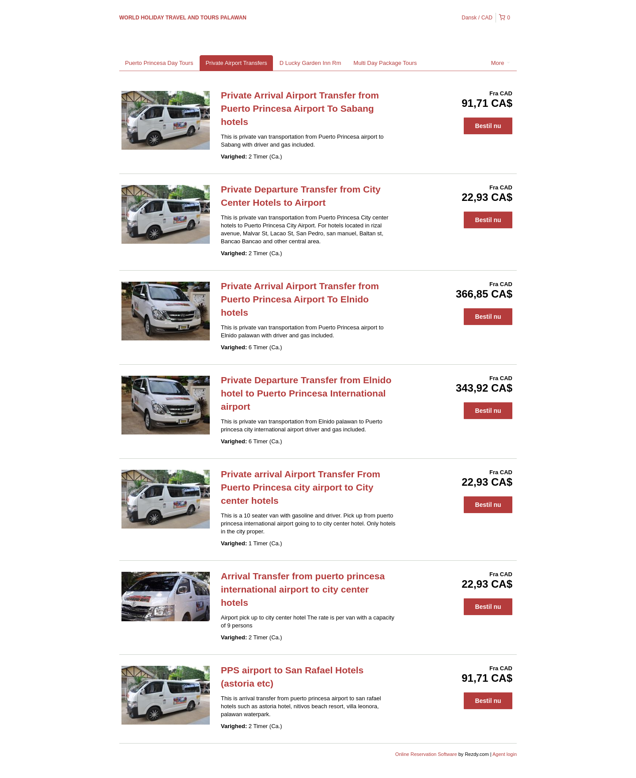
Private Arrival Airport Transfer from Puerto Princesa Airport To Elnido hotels (300, 299)
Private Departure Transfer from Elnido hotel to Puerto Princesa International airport (306, 393)
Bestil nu (488, 125)
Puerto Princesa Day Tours (159, 63)
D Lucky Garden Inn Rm (310, 63)
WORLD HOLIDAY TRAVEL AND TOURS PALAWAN (182, 18)
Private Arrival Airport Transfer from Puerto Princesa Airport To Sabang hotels (300, 108)
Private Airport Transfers (236, 63)
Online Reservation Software (426, 754)
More (500, 63)
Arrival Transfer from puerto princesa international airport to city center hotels (303, 589)
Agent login (504, 754)
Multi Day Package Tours (385, 63)
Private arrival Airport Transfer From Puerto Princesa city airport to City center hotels (300, 487)
